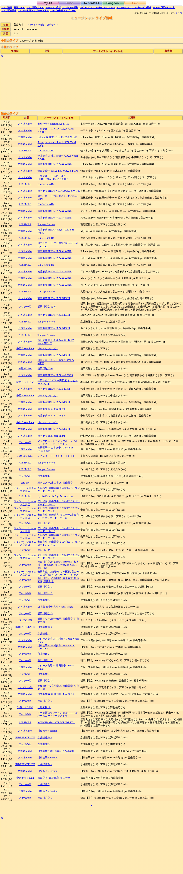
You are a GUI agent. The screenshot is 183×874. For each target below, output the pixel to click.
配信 (8, 10)
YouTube (33, 10)
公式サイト (52, 24)
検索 (6, 7)
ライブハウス (97, 7)
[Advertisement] (91, 84)
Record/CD (91, 3)
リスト (35, 7)
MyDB (48, 3)
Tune (69, 3)
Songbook (113, 3)
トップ (63, 10)
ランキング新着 (70, 7)
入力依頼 (53, 7)
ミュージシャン (134, 7)
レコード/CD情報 (35, 24)
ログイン (179, 13)
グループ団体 (164, 7)
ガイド (19, 7)
